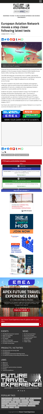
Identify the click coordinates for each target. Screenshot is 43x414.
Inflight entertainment (11, 405)
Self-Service (16, 398)
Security (17, 407)
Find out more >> (21, 175)
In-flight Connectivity (8, 155)
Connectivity (5, 34)
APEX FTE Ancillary (8, 335)
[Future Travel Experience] (21, 8)
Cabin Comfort (5, 407)
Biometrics (22, 398)
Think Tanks (27, 341)
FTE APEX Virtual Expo (8, 343)
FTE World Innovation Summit (11, 334)
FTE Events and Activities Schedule (12, 367)
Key (21, 163)
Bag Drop (31, 400)
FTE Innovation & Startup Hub (11, 350)
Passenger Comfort (22, 405)
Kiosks (3, 405)
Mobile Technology (24, 403)
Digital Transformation (7, 398)
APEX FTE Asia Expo (8, 340)
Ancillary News (28, 338)
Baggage (12, 407)
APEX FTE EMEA (7, 337)
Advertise (5, 364)
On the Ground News (30, 334)
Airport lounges (31, 405)
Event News (27, 340)
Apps (27, 398)
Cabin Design (4, 403)
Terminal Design (25, 402)
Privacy (5, 368)
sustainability (25, 400)
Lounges (13, 402)
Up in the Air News (29, 335)
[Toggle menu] (40, 1)
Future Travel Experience (27, 412)
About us (5, 362)
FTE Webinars (6, 352)
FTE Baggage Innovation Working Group (14, 353)
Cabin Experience (16, 400)
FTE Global (5, 338)
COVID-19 (18, 402)
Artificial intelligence (13, 403)
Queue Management (34, 402)
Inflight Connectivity (33, 403)
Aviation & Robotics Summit (10, 341)
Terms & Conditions (8, 370)
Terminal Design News (30, 337)
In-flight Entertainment (35, 398)
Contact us (6, 365)
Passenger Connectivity (21, 155)
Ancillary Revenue (5, 402)
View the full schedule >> (21, 190)
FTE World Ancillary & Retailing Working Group (15, 355)
